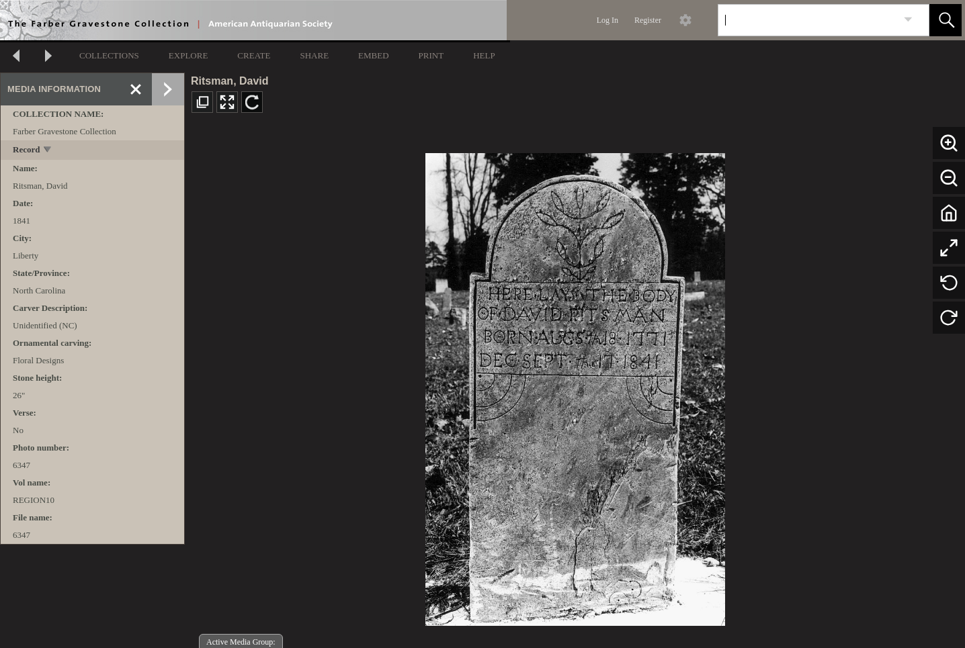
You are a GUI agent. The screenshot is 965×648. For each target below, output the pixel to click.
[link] (908, 20)
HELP (484, 55)
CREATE (253, 55)
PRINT (431, 55)
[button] (945, 20)
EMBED (373, 55)
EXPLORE (188, 55)
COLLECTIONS (109, 55)
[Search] (807, 20)
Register (647, 20)
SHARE (314, 55)
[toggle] (48, 151)
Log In (607, 20)
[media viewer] (575, 386)
